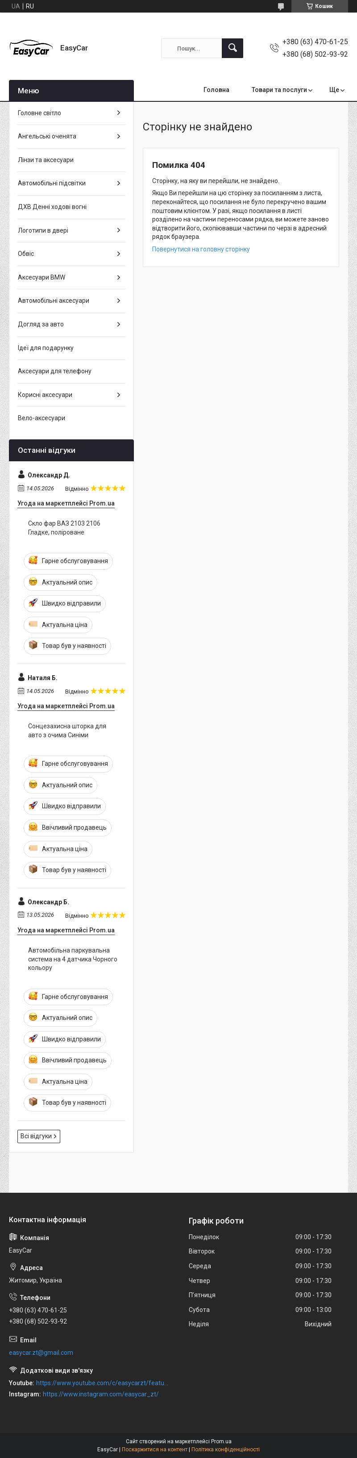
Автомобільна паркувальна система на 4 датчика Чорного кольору (72, 959)
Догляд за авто (41, 324)
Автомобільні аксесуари (53, 300)
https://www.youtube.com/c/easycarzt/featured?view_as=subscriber (103, 1383)
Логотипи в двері (43, 230)
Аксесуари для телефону (54, 371)
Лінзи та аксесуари (46, 159)
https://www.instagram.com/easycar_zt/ (101, 1394)
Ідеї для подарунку (46, 347)
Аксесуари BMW (41, 277)
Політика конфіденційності (225, 1449)
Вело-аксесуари (41, 418)
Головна (216, 89)
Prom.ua (221, 1441)
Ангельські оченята (47, 136)
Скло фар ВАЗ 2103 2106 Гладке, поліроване (64, 528)
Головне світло (39, 113)
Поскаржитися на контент (154, 1449)
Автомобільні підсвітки (52, 183)
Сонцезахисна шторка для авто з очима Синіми (67, 731)
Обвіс (26, 253)
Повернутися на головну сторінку (201, 249)
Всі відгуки (36, 1136)
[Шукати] (232, 48)
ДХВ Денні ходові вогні (52, 206)
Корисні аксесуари (45, 394)
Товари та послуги (279, 89)
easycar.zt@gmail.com (41, 1352)
